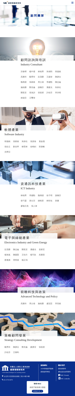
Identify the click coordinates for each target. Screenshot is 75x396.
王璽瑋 (32, 98)
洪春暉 (24, 71)
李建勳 (49, 82)
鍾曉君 (41, 201)
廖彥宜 (33, 347)
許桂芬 (49, 93)
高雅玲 (24, 77)
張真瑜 (33, 141)
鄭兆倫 (32, 87)
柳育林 (25, 147)
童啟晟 (42, 141)
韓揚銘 (58, 71)
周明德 (16, 260)
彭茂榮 (41, 77)
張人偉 (34, 206)
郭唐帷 (42, 147)
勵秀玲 (32, 77)
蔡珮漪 (7, 260)
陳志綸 (58, 82)
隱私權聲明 (62, 368)
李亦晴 (58, 93)
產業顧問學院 (45, 372)
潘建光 (49, 87)
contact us (36, 391)
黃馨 (57, 201)
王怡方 (25, 255)
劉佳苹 (16, 147)
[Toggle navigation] (72, 2)
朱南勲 (49, 71)
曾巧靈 (24, 201)
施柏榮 (24, 87)
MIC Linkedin (64, 379)
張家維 (32, 82)
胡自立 (7, 147)
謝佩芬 (41, 87)
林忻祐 (49, 201)
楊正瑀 (25, 260)
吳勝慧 (42, 255)
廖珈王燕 (25, 206)
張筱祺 (41, 93)
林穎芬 (24, 98)
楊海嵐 (7, 255)
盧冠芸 (49, 303)
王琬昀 (16, 352)
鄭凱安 (24, 93)
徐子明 (49, 195)
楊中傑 (32, 71)
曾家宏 (42, 249)
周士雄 (41, 82)
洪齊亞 (7, 152)
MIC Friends (65, 375)
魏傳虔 (24, 82)
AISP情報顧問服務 (47, 368)
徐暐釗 (33, 147)
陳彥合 (58, 77)
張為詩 (32, 93)
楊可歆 (33, 255)
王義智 (49, 77)
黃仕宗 (32, 201)
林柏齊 (41, 71)
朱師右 (58, 87)
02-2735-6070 (8, 380)
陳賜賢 (16, 255)
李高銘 (58, 303)
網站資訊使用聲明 (64, 372)
